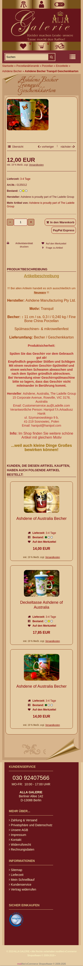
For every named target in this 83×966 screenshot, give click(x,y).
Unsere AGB (18, 830)
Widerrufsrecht (20, 844)
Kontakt (15, 839)
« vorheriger (46, 146)
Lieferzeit (16, 875)
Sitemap (15, 870)
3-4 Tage (25, 178)
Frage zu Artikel (54, 247)
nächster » (68, 146)
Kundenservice (20, 884)
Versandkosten (36, 165)
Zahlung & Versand (23, 820)
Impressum (17, 835)
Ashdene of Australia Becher (41, 518)
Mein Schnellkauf (22, 879)
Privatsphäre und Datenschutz (30, 825)
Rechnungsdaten (21, 849)
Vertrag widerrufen (22, 889)
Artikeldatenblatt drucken (24, 245)
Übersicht (15, 146)
